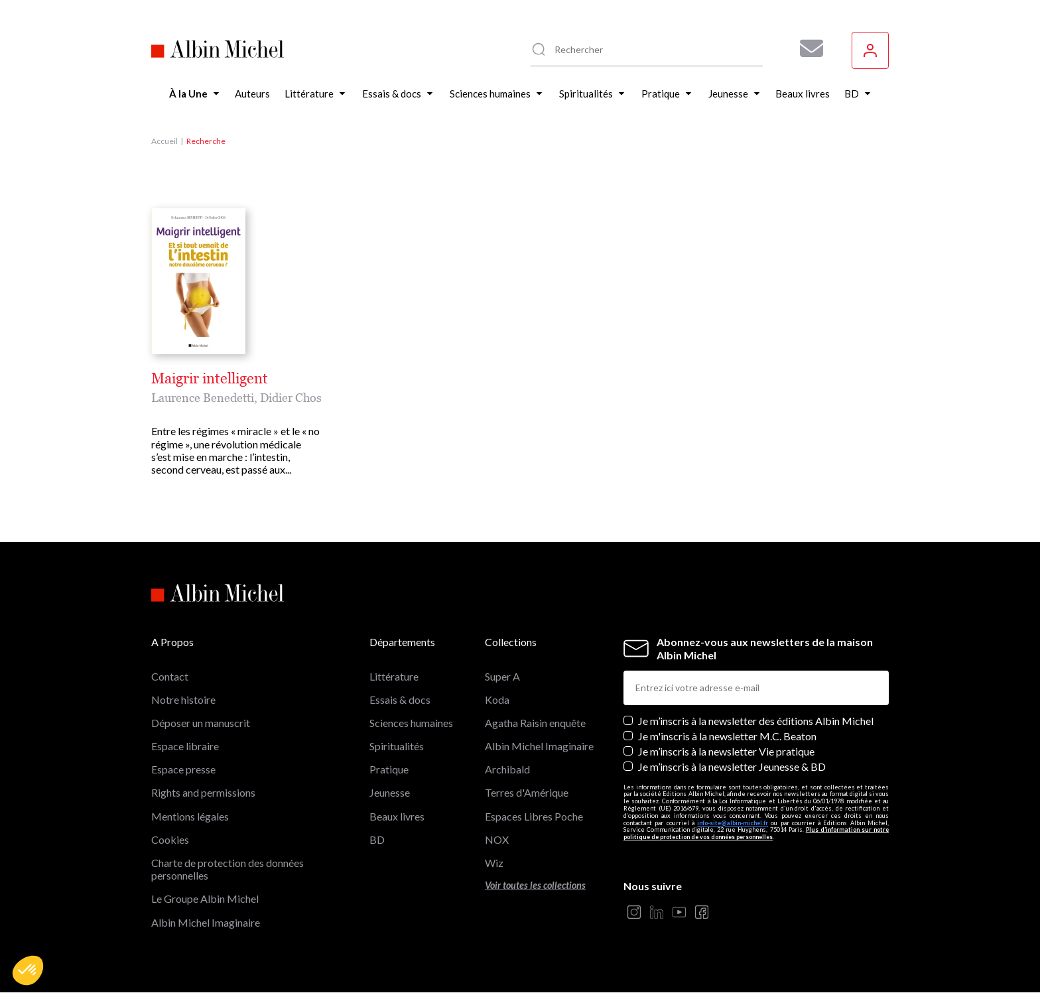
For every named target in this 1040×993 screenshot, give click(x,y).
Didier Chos (291, 398)
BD (377, 839)
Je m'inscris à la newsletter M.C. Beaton (727, 736)
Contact (169, 676)
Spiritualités (396, 746)
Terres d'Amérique (526, 792)
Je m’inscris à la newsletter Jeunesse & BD (732, 766)
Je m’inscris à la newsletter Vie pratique (726, 751)
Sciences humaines (411, 722)
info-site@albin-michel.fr (732, 823)
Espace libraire (185, 746)
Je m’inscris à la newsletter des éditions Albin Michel (756, 720)
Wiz (494, 862)
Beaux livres (396, 816)
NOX (497, 839)
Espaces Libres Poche (534, 816)
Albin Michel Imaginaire (205, 922)
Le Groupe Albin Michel (205, 898)
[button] (28, 970)
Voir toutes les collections (535, 885)
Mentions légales (190, 816)
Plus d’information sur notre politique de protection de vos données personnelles (756, 833)
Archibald (507, 769)
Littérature (394, 676)
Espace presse (183, 769)
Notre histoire (183, 699)
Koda (497, 699)
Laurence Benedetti (202, 398)
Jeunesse (389, 792)
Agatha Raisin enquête (535, 722)
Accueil (164, 141)
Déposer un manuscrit (200, 722)
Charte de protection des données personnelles (227, 869)
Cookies (170, 839)
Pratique (389, 769)
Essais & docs (399, 699)
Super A (502, 676)
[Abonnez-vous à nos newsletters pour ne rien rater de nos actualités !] (806, 48)
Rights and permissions (203, 792)
